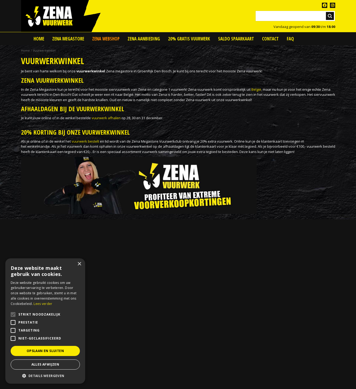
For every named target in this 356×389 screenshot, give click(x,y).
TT (332, 5)
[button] (45, 375)
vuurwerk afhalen (106, 117)
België (256, 89)
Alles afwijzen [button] (45, 364)
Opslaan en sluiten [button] (45, 351)
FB (324, 5)
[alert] (45, 321)
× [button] (79, 264)
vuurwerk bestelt (85, 141)
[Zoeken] (295, 16)
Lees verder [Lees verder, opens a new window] (43, 303)
